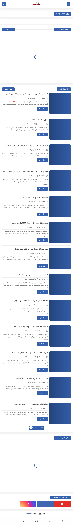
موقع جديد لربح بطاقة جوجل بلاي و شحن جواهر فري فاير (25, 172)
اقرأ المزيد (42, 109)
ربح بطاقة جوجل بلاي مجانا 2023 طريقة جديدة (30, 223)
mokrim (28, 514)
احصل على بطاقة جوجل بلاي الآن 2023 (33, 275)
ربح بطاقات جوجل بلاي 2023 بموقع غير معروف (29, 353)
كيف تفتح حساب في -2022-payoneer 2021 (31, 404)
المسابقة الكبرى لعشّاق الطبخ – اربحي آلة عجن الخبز (27, 94)
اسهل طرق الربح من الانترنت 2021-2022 (32, 379)
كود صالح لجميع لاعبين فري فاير (35, 198)
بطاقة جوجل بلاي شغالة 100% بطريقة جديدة (30, 301)
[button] (61, 521)
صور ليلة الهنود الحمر (39, 120)
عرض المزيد (8, 29)
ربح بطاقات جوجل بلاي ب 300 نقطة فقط (31, 249)
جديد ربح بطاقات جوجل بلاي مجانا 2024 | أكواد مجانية (27, 146)
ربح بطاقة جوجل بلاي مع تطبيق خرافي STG (31, 327)
